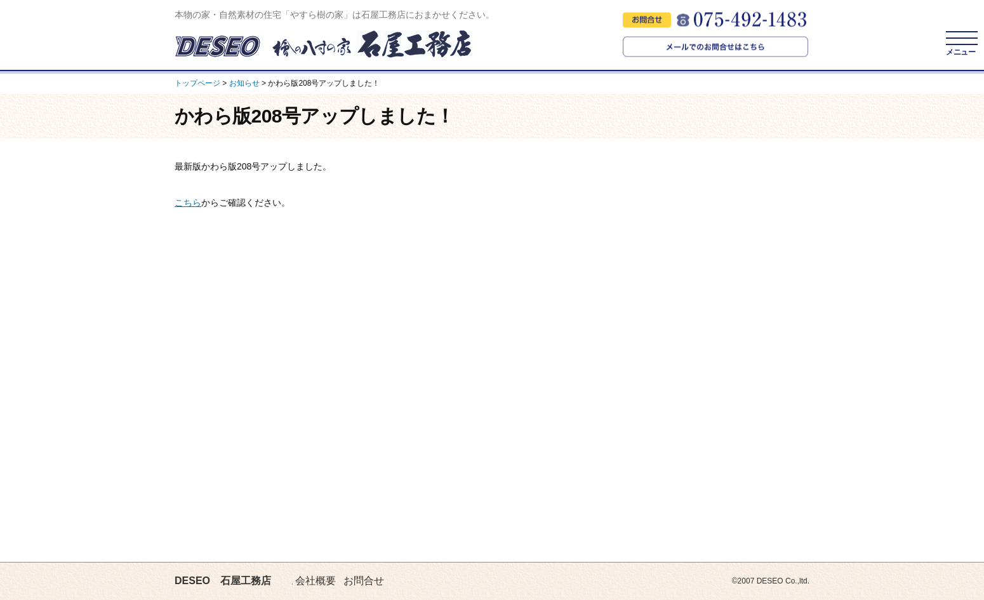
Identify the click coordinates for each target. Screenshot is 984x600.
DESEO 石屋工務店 (223, 580)
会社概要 (315, 580)
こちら (188, 202)
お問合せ (363, 580)
